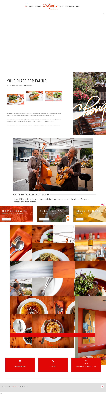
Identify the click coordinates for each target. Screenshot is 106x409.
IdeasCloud (15, 386)
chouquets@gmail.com (20, 366)
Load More (52, 335)
